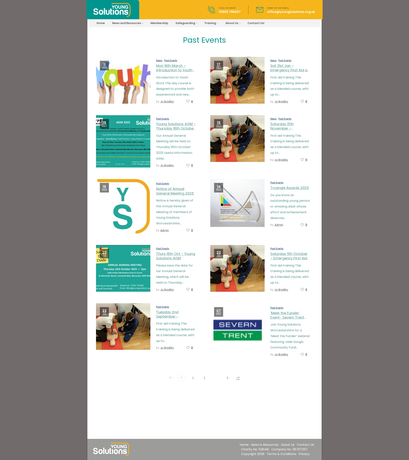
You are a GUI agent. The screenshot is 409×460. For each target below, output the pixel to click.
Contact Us (305, 444)
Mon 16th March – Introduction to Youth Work (174, 70)
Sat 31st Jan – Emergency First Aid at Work (289, 70)
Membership (159, 23)
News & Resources (265, 444)
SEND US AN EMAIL (278, 7)
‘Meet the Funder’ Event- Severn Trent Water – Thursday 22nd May (287, 320)
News (159, 60)
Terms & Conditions (281, 454)
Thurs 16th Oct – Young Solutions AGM (175, 256)
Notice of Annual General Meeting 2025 (175, 191)
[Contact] (213, 9)
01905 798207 (230, 12)
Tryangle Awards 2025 (289, 187)
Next (237, 377)
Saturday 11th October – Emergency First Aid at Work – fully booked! (290, 258)
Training (210, 23)
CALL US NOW (227, 7)
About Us (231, 23)
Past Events (170, 60)
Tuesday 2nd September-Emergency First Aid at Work (175, 319)
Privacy (304, 454)
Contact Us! (256, 23)
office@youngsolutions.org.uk (291, 12)
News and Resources (126, 23)
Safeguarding (185, 23)
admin (164, 230)
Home (101, 23)
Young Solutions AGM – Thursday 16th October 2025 (176, 128)
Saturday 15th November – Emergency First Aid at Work (289, 131)
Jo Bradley (167, 101)
